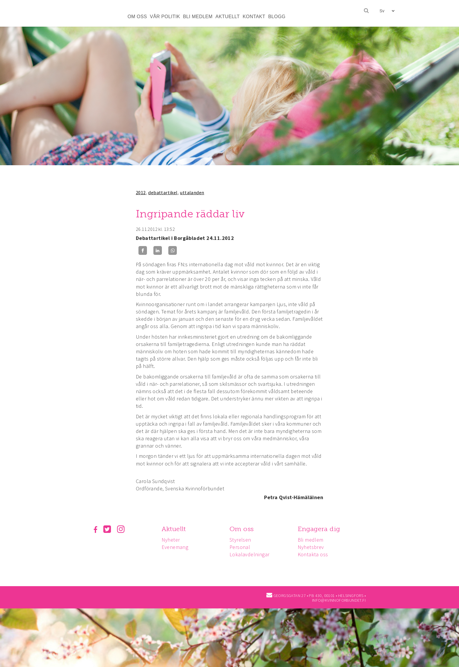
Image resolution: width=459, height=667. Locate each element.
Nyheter (171, 539)
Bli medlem (313, 539)
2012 (141, 192)
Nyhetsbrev (313, 547)
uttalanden (192, 192)
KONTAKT (254, 16)
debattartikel (162, 192)
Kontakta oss (315, 554)
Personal (241, 547)
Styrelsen (242, 539)
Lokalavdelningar (251, 554)
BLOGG (276, 16)
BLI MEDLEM (198, 16)
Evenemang (175, 547)
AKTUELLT (227, 16)
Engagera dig (321, 529)
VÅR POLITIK (165, 16)
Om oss (243, 529)
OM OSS (137, 16)
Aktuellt (174, 529)
